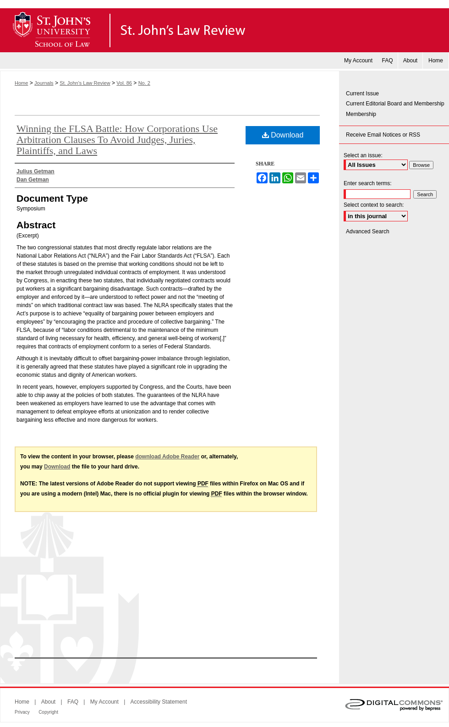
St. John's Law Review (224, 30)
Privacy (22, 712)
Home (21, 83)
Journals (44, 83)
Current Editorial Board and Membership (395, 103)
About (48, 702)
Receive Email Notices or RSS (383, 135)
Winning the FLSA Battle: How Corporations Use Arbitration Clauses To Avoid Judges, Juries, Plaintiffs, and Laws (117, 139)
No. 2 (144, 83)
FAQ (72, 702)
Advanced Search (367, 231)
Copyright (48, 712)
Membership (361, 114)
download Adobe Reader (167, 456)
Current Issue (362, 93)
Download (283, 135)
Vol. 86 (124, 83)
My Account (104, 702)
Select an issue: (363, 155)
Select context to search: (374, 205)
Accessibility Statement (159, 702)
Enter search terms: (368, 183)
